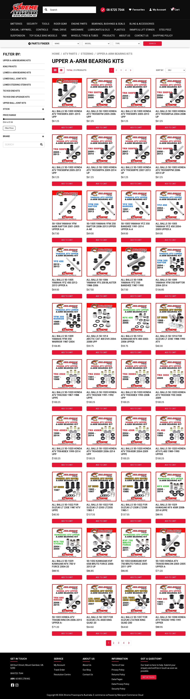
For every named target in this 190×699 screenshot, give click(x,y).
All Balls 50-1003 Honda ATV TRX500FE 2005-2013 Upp (136, 114)
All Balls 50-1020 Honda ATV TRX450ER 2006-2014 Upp (102, 451)
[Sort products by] (176, 70)
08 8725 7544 (112, 9)
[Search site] (46, 10)
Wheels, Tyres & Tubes (84, 35)
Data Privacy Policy (120, 684)
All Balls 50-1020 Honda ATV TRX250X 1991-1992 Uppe (102, 395)
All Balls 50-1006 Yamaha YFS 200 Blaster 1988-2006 (101, 282)
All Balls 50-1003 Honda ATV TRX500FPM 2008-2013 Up (171, 170)
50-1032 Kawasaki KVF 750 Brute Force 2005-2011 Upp (134, 564)
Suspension (17, 35)
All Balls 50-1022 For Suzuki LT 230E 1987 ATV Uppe (66, 507)
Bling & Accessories (141, 23)
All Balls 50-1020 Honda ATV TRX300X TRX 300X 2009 (171, 395)
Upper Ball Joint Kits (14, 103)
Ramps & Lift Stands (142, 29)
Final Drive (59, 29)
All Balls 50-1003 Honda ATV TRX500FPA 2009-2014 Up (102, 170)
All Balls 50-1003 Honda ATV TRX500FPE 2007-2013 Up (136, 170)
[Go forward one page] (130, 70)
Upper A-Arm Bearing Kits (17, 60)
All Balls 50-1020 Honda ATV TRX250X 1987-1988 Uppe (67, 395)
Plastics (119, 29)
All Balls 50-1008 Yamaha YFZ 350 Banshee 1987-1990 (132, 282)
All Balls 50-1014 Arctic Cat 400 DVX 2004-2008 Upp (102, 339)
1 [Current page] (111, 70)
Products (109, 35)
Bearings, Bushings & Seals (108, 23)
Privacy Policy (118, 670)
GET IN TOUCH (148, 677)
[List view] (61, 70)
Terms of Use (118, 665)
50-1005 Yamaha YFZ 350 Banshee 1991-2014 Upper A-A (135, 226)
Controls (42, 29)
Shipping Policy (163, 35)
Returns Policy (118, 674)
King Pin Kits (10, 66)
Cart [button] (175, 9)
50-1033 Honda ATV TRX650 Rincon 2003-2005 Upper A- (170, 564)
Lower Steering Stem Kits (17, 85)
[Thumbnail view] (55, 70)
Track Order (59, 670)
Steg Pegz (165, 29)
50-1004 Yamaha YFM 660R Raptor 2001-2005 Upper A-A (65, 226)
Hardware (77, 29)
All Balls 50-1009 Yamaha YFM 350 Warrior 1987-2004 (63, 339)
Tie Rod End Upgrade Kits (16, 97)
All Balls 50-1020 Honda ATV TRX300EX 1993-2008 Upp (136, 395)
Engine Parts (79, 23)
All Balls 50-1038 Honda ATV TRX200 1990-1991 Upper (171, 620)
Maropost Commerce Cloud (130, 695)
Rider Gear (60, 23)
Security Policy (118, 689)
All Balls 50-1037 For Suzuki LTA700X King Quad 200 (134, 620)
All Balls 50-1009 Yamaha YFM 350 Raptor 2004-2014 (170, 282)
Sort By (159, 70)
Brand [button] (23, 136)
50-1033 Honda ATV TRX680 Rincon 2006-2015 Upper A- (67, 620)
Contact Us (141, 35)
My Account (59, 665)
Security (32, 23)
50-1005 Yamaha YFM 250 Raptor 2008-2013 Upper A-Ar (101, 226)
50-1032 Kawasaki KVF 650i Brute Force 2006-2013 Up (100, 564)
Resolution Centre (62, 674)
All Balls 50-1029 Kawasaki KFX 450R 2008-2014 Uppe (170, 507)
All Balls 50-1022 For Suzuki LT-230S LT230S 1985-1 (100, 507)
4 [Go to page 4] (125, 70)
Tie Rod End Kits (11, 91)
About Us (124, 35)
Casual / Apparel (21, 29)
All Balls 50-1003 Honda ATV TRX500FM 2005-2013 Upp (67, 170)
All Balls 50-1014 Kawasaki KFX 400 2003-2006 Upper (135, 339)
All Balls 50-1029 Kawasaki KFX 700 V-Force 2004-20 (64, 564)
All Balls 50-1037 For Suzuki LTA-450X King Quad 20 (100, 620)
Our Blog (87, 670)
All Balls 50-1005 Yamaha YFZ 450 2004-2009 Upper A (169, 226)
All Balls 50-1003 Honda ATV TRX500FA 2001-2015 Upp (67, 114)
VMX (64, 35)
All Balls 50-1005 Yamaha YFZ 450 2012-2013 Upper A (65, 282)
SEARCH (152, 44)
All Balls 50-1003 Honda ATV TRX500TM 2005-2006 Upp (102, 114)
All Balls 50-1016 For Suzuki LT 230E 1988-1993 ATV (170, 339)
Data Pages (117, 679)
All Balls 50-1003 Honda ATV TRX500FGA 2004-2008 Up (171, 114)
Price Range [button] (9, 115)
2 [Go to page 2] (116, 70)
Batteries (16, 23)
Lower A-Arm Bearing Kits (17, 72)
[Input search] (69, 10)
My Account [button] (157, 9)
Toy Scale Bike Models (43, 35)
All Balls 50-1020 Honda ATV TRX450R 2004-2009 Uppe (136, 451)
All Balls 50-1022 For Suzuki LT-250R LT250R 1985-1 (134, 507)
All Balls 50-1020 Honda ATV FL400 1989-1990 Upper (171, 451)
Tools (45, 23)
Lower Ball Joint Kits (14, 78)
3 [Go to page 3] (121, 70)
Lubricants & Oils (99, 29)
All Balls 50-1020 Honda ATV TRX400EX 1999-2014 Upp (67, 451)
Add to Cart (67, 128)
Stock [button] (23, 109)
